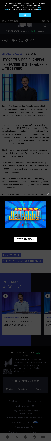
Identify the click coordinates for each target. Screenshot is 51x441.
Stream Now (25, 239)
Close (48, 194)
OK (25, 15)
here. (39, 9)
